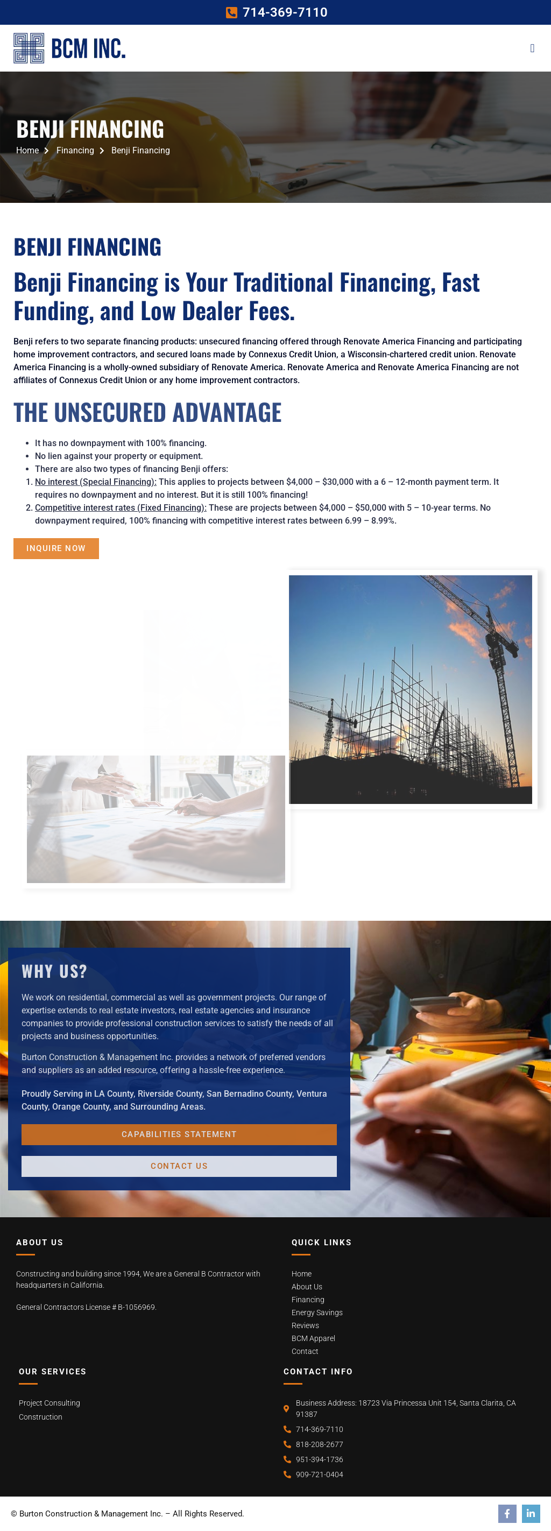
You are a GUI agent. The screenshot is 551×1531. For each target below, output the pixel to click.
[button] (532, 48)
